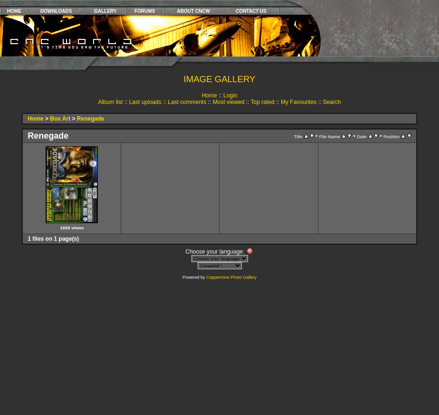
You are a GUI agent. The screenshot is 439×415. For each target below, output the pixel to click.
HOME (14, 11)
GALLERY (105, 11)
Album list (110, 102)
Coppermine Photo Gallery (231, 277)
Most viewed (229, 102)
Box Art (60, 118)
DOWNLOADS (56, 11)
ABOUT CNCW (193, 11)
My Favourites (298, 102)
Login (230, 95)
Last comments (187, 102)
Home (209, 95)
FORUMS (144, 11)
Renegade (90, 118)
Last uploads (145, 102)
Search (332, 102)
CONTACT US (251, 11)
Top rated (263, 102)
